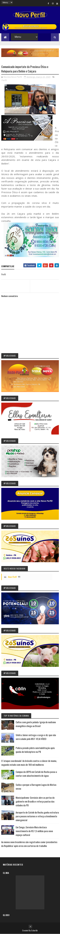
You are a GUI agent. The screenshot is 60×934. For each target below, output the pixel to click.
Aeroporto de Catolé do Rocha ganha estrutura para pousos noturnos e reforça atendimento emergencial (37, 816)
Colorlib (34, 930)
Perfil (4, 80)
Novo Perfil (12, 576)
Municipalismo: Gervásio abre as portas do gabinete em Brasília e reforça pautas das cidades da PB (35, 801)
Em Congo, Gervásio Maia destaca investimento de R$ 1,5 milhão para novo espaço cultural (34, 831)
